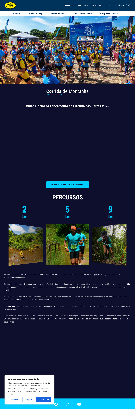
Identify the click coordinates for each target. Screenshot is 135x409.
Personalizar (15, 399)
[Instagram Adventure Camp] (129, 5)
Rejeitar (29, 399)
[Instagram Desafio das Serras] (119, 5)
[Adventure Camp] (11, 5)
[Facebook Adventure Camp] (126, 5)
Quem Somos (96, 5)
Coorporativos (82, 5)
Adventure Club (68, 5)
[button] (43, 13)
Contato (108, 5)
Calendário (17, 13)
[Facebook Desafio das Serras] (116, 5)
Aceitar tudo (43, 399)
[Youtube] (123, 5)
